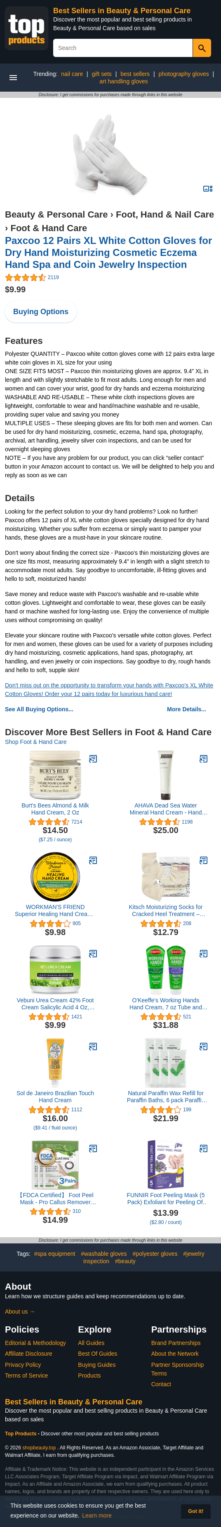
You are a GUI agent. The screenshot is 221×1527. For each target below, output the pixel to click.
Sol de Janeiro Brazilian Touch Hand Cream (55, 1096)
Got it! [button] (195, 1511)
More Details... (186, 709)
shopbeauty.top (39, 1448)
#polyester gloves (154, 1253)
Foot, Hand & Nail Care (165, 214)
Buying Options (40, 312)
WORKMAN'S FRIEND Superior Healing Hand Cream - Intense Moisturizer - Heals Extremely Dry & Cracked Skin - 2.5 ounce (55, 911)
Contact (161, 1384)
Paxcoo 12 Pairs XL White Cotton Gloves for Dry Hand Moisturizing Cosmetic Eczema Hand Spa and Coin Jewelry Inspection (108, 252)
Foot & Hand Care (48, 228)
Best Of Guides (97, 1353)
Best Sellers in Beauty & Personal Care (121, 11)
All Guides (91, 1343)
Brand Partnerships (176, 1343)
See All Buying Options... (39, 709)
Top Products (21, 1434)
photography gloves (184, 74)
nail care (72, 74)
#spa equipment (54, 1253)
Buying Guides (96, 1364)
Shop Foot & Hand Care (35, 742)
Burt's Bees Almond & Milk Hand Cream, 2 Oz (55, 809)
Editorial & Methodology (35, 1343)
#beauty (125, 1261)
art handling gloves (123, 81)
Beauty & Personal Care (56, 214)
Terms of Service (26, 1375)
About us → (20, 1311)
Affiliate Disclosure (28, 1353)
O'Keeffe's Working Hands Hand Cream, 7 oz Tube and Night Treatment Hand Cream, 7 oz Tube (166, 1004)
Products (89, 1375)
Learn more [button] (97, 1515)
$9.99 (15, 289)
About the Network (175, 1353)
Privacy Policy (23, 1364)
